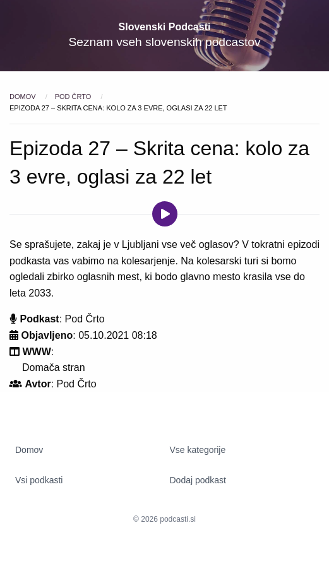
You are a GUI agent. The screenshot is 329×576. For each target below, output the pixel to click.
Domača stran (53, 367)
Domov (23, 96)
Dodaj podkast (198, 480)
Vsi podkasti (39, 480)
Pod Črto (74, 96)
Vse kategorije (198, 450)
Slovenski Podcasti (165, 26)
